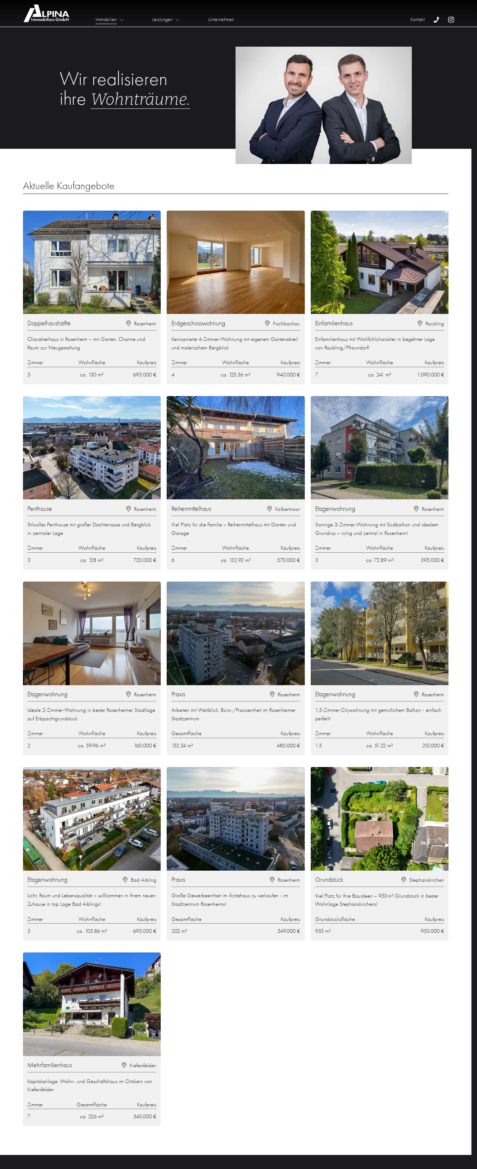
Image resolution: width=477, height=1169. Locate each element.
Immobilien (106, 19)
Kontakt (417, 19)
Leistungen (162, 19)
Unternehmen (221, 19)
